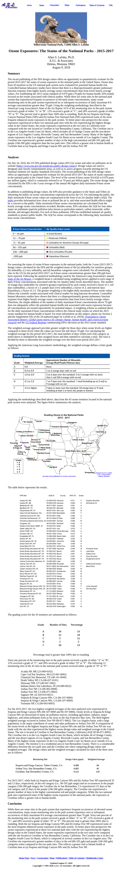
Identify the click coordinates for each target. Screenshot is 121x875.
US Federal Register (35, 322)
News (33, 858)
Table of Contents (77, 858)
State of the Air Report (19, 279)
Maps (52, 858)
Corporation (42, 858)
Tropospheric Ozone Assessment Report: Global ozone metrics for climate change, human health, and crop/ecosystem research (58, 319)
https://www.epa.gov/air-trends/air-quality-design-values (46, 166)
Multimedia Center (95, 858)
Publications (61, 858)
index (11, 200)
